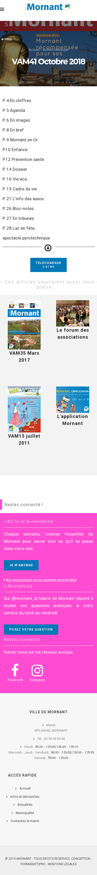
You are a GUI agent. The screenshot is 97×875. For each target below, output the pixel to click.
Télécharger (48, 264)
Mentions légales (62, 864)
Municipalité (25, 813)
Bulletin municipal (56, 50)
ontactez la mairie (26, 821)
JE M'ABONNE (21, 565)
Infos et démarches (24, 797)
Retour (8, 39)
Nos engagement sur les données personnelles (41, 580)
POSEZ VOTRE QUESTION (31, 629)
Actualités (24, 805)
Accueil (34, 50)
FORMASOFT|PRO (33, 864)
